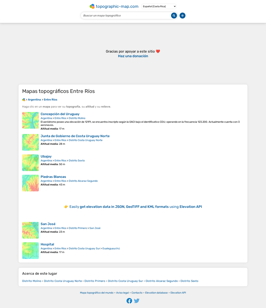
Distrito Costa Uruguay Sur (84, 248)
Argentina (46, 118)
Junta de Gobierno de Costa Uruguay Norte (75, 136)
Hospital (47, 244)
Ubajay (46, 156)
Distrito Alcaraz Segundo (83, 181)
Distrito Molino (77, 118)
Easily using (135, 207)
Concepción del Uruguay (60, 114)
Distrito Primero (78, 228)
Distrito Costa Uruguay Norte (86, 140)
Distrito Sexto (77, 160)
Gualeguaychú (111, 248)
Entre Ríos (60, 118)
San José (48, 224)
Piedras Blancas (53, 177)
